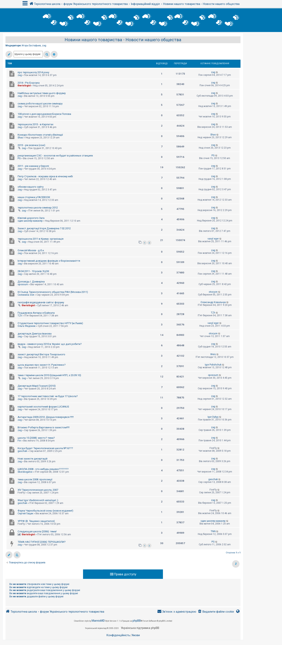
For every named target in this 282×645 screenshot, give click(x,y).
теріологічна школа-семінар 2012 (38, 207)
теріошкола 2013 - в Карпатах (35, 124)
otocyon (213, 292)
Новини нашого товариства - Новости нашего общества (123, 39)
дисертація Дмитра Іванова (35, 333)
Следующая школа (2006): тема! (37, 531)
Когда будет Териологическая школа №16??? (45, 448)
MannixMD (98, 620)
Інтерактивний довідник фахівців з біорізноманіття (49, 260)
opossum (23, 284)
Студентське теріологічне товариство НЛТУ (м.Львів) (50, 323)
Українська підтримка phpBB (140, 628)
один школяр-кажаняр (30, 220)
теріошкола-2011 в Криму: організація (40, 238)
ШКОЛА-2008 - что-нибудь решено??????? (43, 469)
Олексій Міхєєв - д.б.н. (31, 250)
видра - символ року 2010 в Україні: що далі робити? (50, 344)
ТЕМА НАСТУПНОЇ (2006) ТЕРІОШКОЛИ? (42, 541)
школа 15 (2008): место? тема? (36, 437)
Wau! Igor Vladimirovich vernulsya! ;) (38, 500)
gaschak (22, 451)
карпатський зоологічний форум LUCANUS (43, 406)
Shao (20, 137)
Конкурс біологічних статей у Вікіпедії (40, 134)
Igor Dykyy (213, 417)
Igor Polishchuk (213, 364)
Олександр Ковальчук (213, 302)
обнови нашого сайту (30, 186)
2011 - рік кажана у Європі (33, 165)
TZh (20, 315)
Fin (19, 440)
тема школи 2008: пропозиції (35, 479)
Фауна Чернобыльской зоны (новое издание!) (45, 510)
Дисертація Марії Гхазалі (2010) (37, 385)
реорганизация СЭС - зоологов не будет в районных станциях (55, 155)
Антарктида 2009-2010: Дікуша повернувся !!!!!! (46, 417)
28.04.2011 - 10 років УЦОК (33, 271)
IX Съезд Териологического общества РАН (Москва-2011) (53, 292)
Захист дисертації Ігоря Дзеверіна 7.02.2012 (44, 228)
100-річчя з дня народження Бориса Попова (44, 113)
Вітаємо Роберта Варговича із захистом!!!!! (44, 427)
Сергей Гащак (25, 513)
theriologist (24, 85)
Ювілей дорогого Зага (31, 218)
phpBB (137, 620)
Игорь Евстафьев (31, 45)
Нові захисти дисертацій (32, 458)
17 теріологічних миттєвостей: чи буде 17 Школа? (48, 396)
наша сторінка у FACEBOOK (34, 197)
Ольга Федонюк (26, 326)
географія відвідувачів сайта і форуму (41, 302)
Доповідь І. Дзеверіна (31, 281)
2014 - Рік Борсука (29, 82)
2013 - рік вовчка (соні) (31, 145)
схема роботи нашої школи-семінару (40, 103)
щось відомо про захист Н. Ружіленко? (42, 364)
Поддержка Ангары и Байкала (36, 312)
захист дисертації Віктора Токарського (41, 354)
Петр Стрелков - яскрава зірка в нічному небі (45, 176)
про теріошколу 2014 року (33, 72)
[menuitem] (216, 612)
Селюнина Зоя (26, 294)
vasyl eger (213, 238)
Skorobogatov (25, 472)
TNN (213, 531)
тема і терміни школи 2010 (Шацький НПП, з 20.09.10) (49, 375)
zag (44, 45)
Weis (213, 354)
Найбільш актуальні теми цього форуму (42, 93)
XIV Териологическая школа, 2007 (38, 489)
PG (19, 158)
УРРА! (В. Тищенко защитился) (36, 521)
